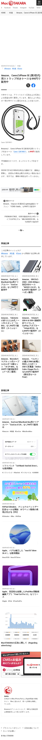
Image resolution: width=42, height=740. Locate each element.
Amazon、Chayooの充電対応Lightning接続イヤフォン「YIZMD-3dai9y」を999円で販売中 (20, 204)
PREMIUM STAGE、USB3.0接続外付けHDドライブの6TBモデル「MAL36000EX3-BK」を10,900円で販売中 (21, 217)
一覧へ (21, 230)
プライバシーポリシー (12, 728)
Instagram (23, 8)
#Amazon (7, 68)
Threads (15, 8)
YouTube (31, 8)
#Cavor (19, 68)
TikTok (39, 8)
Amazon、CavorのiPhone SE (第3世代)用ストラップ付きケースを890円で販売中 (20, 78)
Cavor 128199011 (20, 152)
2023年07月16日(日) (8, 66)
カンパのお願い (9, 731)
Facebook (7, 8)
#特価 (14, 68)
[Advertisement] (21, 37)
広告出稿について (31, 728)
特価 (11, 13)
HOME (3, 13)
